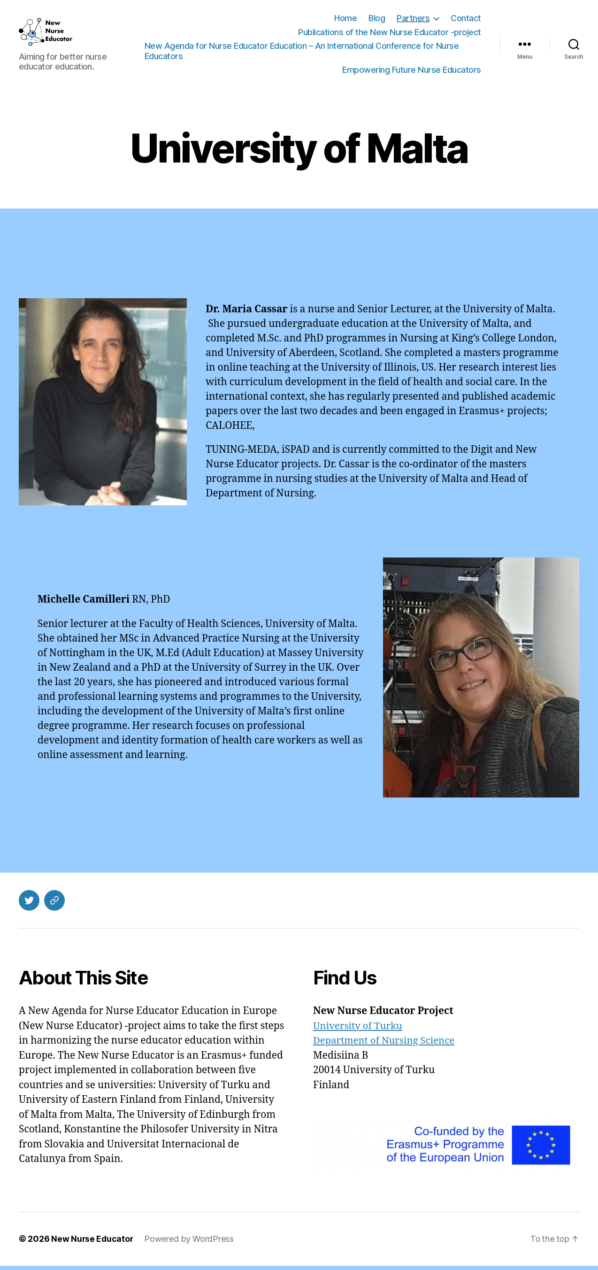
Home (345, 20)
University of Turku (359, 1030)
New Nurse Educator (92, 1243)
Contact (466, 20)
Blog (376, 20)
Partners (413, 20)
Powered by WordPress (190, 1243)
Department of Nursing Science (386, 1045)
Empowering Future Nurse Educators (411, 72)
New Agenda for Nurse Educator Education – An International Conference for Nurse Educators (310, 53)
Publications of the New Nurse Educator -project (389, 34)
